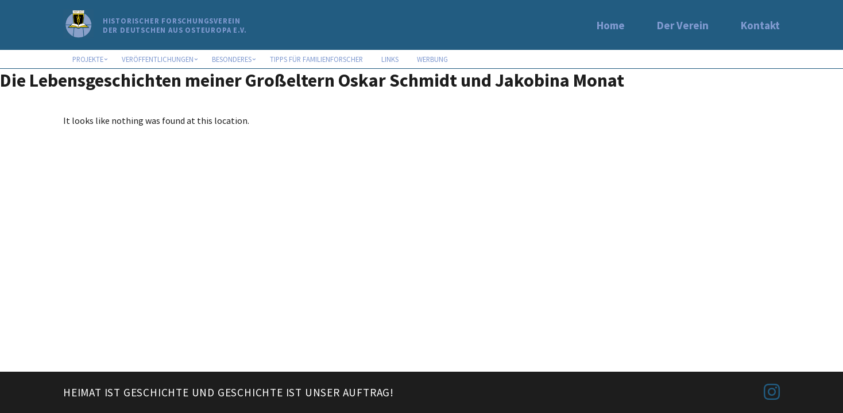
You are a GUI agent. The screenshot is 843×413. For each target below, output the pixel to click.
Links (390, 59)
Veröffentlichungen (158, 59)
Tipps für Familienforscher (316, 59)
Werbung (432, 59)
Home (611, 25)
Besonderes (232, 59)
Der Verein (683, 25)
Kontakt (760, 25)
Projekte (87, 59)
